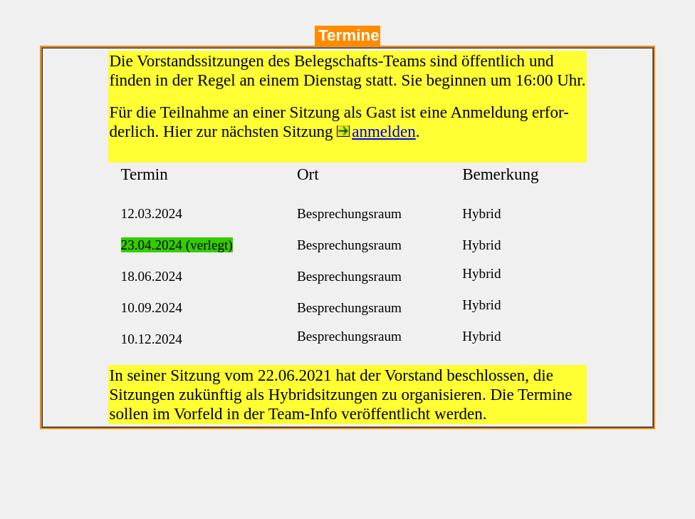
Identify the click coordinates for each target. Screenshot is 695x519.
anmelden (384, 131)
